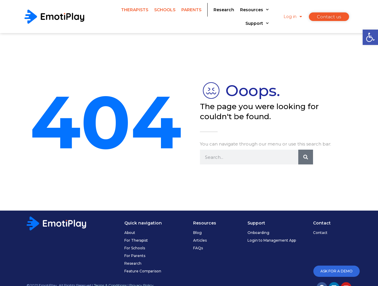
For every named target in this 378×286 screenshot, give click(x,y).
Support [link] (257, 23)
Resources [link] (254, 9)
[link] (370, 37)
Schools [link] (164, 9)
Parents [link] (191, 9)
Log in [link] (293, 17)
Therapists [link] (134, 9)
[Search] (305, 157)
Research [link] (224, 9)
